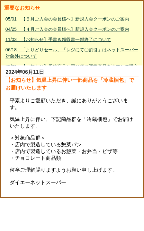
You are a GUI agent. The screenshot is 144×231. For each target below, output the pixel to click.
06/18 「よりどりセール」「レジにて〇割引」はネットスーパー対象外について (71, 53)
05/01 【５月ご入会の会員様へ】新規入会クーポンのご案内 (67, 18)
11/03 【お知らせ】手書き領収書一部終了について (58, 39)
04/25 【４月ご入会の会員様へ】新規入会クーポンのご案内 (67, 29)
